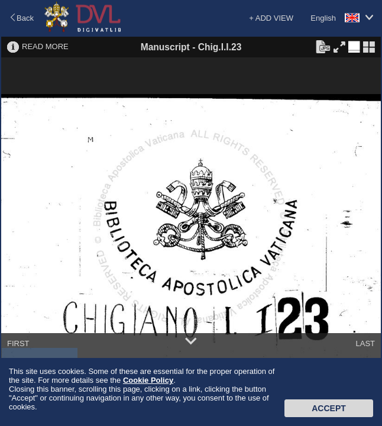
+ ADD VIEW (271, 18)
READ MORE (45, 46)
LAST (365, 343)
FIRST (18, 343)
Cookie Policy (148, 380)
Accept (329, 408)
